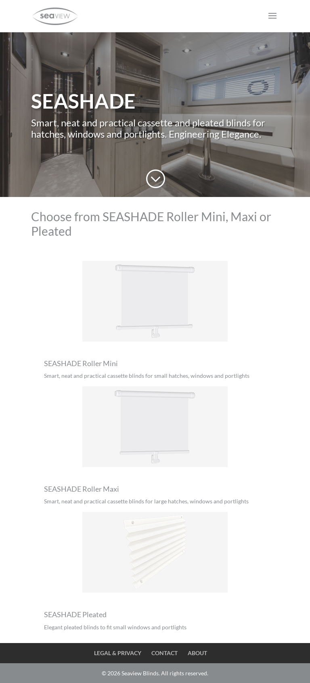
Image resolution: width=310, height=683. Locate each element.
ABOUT (197, 652)
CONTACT (164, 652)
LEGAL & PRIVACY (117, 652)
